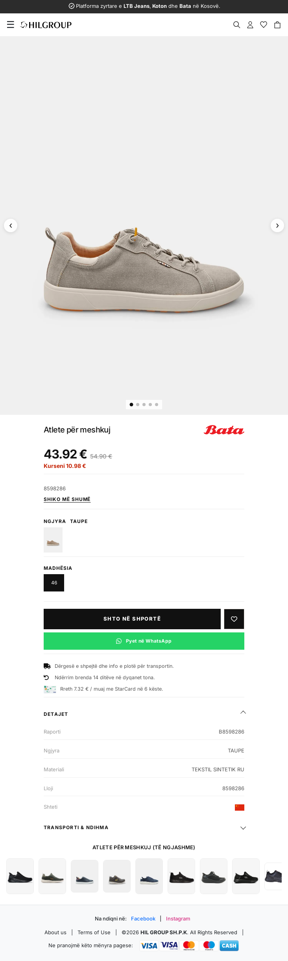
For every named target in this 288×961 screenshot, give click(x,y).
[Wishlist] (264, 25)
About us (55, 932)
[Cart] (277, 24)
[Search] (237, 25)
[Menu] (10, 25)
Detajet (56, 714)
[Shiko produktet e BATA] (224, 429)
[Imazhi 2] (137, 404)
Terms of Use (94, 932)
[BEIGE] (53, 540)
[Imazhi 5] (156, 404)
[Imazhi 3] (144, 404)
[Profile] (250, 25)
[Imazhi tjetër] (277, 225)
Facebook (143, 918)
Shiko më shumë (67, 499)
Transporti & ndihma (76, 827)
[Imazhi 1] (131, 404)
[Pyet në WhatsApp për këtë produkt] (144, 641)
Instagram (178, 918)
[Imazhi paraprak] (10, 225)
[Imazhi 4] (150, 404)
